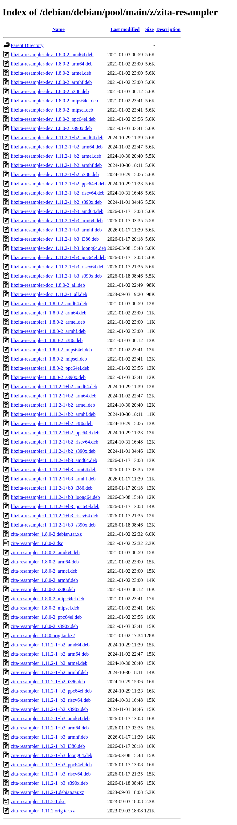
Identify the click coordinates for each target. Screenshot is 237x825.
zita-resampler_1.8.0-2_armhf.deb (44, 580)
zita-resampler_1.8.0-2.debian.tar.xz (46, 534)
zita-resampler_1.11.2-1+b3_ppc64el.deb (51, 764)
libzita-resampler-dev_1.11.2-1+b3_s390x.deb (56, 275)
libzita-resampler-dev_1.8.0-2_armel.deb (51, 73)
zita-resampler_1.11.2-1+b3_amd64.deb (50, 718)
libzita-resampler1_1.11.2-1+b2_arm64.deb (53, 395)
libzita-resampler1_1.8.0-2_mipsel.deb (49, 358)
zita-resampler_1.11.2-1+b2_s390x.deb (49, 709)
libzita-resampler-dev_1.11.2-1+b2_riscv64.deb (57, 192)
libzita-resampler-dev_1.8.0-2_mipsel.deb (52, 109)
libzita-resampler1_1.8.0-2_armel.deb (48, 322)
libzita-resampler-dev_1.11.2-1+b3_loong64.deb (58, 248)
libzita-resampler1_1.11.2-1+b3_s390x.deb (53, 524)
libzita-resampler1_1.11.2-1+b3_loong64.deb (55, 497)
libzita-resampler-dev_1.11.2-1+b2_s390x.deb (56, 202)
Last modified (125, 29)
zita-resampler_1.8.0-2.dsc (37, 543)
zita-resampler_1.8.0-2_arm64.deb (45, 561)
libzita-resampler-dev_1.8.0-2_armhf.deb (51, 82)
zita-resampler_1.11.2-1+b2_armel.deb (49, 663)
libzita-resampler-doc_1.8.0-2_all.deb (48, 285)
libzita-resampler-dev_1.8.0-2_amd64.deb (52, 54)
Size (149, 29)
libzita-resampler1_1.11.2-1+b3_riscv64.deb (54, 515)
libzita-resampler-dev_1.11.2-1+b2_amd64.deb (57, 137)
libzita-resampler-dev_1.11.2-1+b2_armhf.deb (56, 165)
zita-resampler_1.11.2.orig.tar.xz (43, 810)
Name (58, 29)
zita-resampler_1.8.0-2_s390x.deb (44, 626)
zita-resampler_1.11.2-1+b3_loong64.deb (51, 755)
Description (168, 29)
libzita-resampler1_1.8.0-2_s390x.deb (48, 377)
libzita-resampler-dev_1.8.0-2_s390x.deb (51, 128)
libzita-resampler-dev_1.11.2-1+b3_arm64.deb (56, 220)
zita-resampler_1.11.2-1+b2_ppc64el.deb (51, 690)
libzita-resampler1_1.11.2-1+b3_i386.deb (52, 488)
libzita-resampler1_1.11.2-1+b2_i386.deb (52, 423)
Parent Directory (27, 45)
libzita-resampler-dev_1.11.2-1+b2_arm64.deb (56, 146)
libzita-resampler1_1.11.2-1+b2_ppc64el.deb (55, 432)
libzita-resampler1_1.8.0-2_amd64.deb (49, 303)
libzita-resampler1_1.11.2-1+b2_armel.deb (53, 405)
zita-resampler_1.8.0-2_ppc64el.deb (46, 617)
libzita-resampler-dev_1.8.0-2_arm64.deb (52, 63)
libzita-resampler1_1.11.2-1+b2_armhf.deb (53, 414)
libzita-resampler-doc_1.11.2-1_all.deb (49, 294)
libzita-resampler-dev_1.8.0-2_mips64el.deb (54, 100)
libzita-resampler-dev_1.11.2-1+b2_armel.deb (56, 156)
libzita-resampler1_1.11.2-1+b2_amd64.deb (54, 386)
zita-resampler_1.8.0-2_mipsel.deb (45, 607)
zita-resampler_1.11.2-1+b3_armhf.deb (49, 737)
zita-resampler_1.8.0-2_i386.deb (43, 589)
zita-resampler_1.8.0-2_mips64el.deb (47, 598)
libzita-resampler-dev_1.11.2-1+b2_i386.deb (55, 174)
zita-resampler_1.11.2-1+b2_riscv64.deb (50, 700)
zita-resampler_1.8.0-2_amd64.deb (45, 552)
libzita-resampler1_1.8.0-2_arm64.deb (48, 312)
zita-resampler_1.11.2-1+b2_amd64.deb (50, 644)
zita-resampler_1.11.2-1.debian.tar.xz (47, 792)
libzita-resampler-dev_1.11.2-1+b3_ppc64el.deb (58, 257)
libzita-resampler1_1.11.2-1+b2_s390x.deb (53, 451)
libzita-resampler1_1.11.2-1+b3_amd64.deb (54, 460)
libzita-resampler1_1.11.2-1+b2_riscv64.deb (54, 441)
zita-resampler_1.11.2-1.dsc (38, 801)
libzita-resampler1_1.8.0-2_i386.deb (46, 340)
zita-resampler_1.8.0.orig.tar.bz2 (43, 635)
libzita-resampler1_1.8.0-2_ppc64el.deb (50, 368)
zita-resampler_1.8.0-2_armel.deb (44, 571)
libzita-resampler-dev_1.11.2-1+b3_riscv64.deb (57, 266)
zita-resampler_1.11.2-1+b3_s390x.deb (49, 783)
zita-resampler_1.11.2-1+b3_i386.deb (48, 746)
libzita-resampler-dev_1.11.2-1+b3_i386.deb (55, 239)
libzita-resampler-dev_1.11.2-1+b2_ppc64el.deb (58, 183)
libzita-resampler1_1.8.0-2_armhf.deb (48, 331)
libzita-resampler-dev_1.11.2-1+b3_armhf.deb (56, 229)
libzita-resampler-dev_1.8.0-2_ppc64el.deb (53, 119)
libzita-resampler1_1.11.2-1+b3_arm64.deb (53, 469)
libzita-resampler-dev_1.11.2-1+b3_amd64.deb (57, 211)
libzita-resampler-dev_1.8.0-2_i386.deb (50, 91)
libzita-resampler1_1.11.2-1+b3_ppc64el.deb (55, 506)
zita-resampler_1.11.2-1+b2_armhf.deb (49, 672)
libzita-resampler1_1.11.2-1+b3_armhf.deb (53, 478)
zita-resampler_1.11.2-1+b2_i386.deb (48, 681)
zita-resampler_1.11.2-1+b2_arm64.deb (50, 654)
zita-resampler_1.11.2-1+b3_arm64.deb (50, 727)
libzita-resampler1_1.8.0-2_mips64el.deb (51, 349)
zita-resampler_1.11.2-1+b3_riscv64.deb (50, 773)
